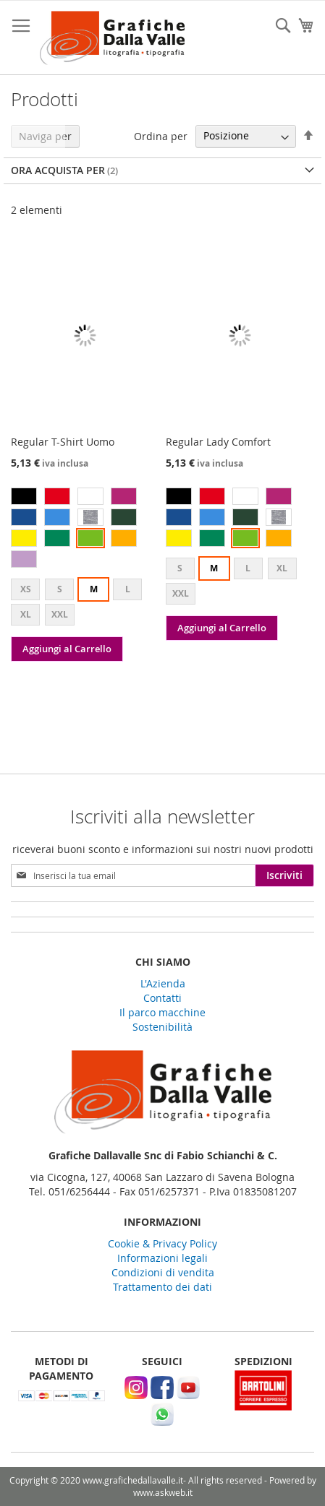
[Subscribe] (284, 875)
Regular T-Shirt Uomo (62, 442)
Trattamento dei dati (162, 1287)
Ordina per (160, 135)
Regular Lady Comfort (218, 442)
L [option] (127, 589)
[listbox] (85, 529)
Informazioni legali (162, 1258)
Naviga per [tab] (45, 136)
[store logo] (112, 38)
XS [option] (25, 589)
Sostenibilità (162, 1027)
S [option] (59, 589)
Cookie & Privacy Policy (162, 1243)
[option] (24, 496)
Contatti (162, 998)
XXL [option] (59, 614)
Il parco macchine (162, 1012)
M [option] (94, 589)
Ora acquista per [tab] (58, 170)
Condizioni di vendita (162, 1272)
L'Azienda (162, 983)
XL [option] (25, 614)
